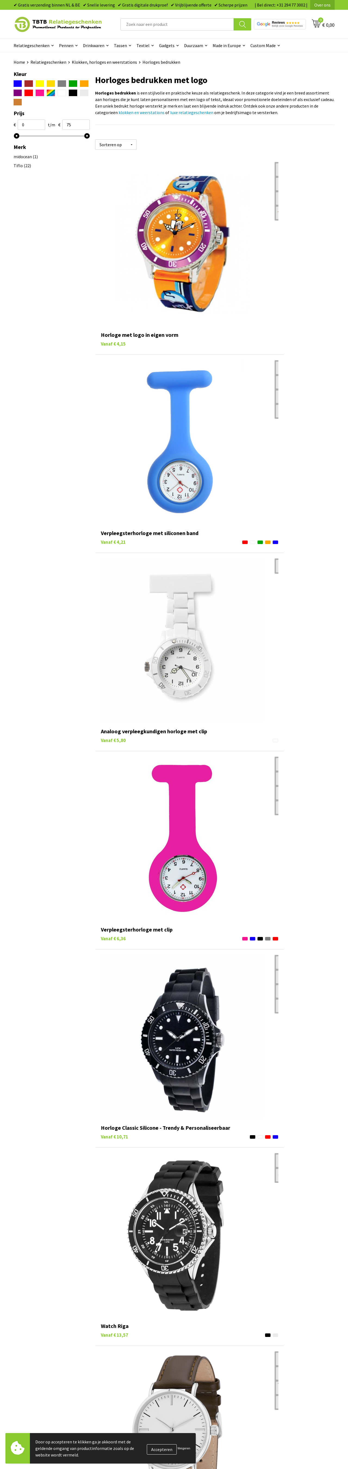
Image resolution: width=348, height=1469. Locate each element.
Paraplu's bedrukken (200, 1367)
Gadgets (167, 45)
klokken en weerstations (141, 112)
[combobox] (177, 24)
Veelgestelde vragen (120, 1317)
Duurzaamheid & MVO (121, 1375)
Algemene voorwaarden (282, 1367)
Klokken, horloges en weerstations (104, 62)
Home (19, 62)
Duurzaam (193, 45)
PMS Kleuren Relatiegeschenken (131, 1351)
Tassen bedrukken (197, 1325)
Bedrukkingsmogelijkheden (126, 1342)
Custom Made (263, 45)
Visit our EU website (278, 1375)
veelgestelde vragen (171, 1273)
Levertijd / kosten (117, 1325)
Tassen (120, 45)
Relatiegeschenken (31, 45)
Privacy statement (277, 1351)
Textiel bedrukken (197, 1359)
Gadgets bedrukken (199, 1342)
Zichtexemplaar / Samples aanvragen (135, 1367)
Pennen (66, 45)
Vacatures (269, 1325)
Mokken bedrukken (198, 1351)
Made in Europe (227, 45)
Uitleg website (114, 1334)
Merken (188, 1375)
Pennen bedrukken (198, 1317)
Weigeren (184, 1448)
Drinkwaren (93, 45)
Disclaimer (270, 1359)
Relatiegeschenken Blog (283, 1334)
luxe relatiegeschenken (191, 112)
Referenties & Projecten (282, 1342)
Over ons (322, 5)
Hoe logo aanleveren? (121, 1359)
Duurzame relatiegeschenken (208, 1334)
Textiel (143, 45)
